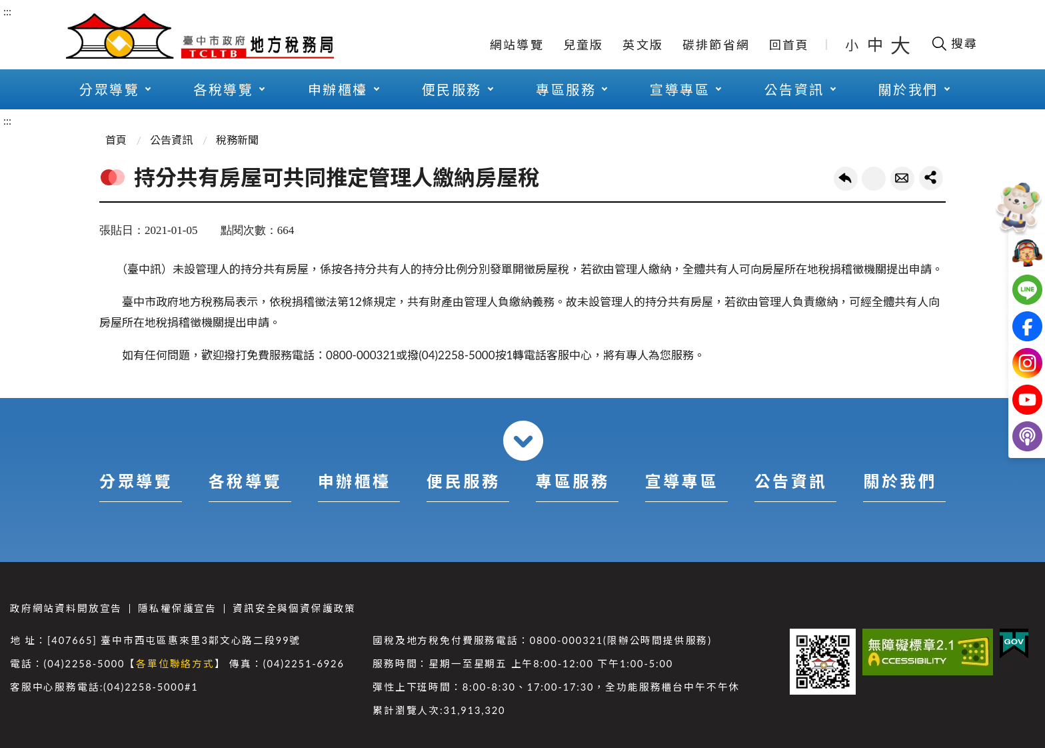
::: (7, 11)
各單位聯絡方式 (175, 663)
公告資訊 (794, 89)
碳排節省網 (716, 44)
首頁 (116, 139)
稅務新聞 (237, 139)
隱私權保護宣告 (177, 608)
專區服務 (566, 89)
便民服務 (452, 89)
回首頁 (789, 44)
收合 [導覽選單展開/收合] (523, 441)
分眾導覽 (109, 89)
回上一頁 (846, 179)
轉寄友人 (902, 179)
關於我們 (908, 89)
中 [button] (876, 44)
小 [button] (852, 45)
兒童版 (583, 44)
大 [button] (900, 44)
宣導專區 (680, 89)
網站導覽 (517, 44)
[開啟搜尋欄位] (954, 43)
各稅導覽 (223, 89)
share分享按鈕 (931, 178)
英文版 (642, 44)
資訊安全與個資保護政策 (294, 608)
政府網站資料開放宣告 (66, 608)
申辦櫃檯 (338, 89)
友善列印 (874, 179)
